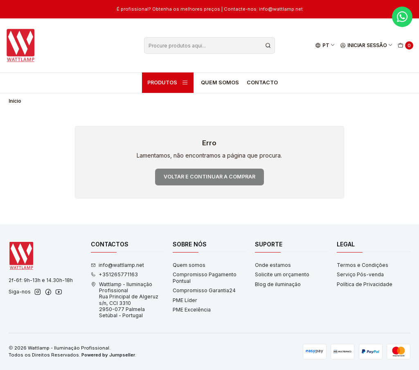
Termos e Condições (362, 265)
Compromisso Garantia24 (204, 290)
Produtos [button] (167, 82)
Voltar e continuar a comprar (209, 177)
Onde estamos (273, 265)
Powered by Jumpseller (108, 355)
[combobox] (209, 45)
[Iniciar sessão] (366, 46)
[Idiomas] (324, 46)
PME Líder (185, 300)
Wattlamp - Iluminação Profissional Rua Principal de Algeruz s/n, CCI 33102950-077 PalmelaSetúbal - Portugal (124, 300)
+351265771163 (114, 274)
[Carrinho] (405, 45)
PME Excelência (192, 310)
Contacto (262, 82)
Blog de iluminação (278, 284)
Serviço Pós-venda (360, 274)
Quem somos (220, 82)
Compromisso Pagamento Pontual (205, 277)
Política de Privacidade (364, 284)
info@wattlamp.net (117, 265)
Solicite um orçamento (282, 274)
